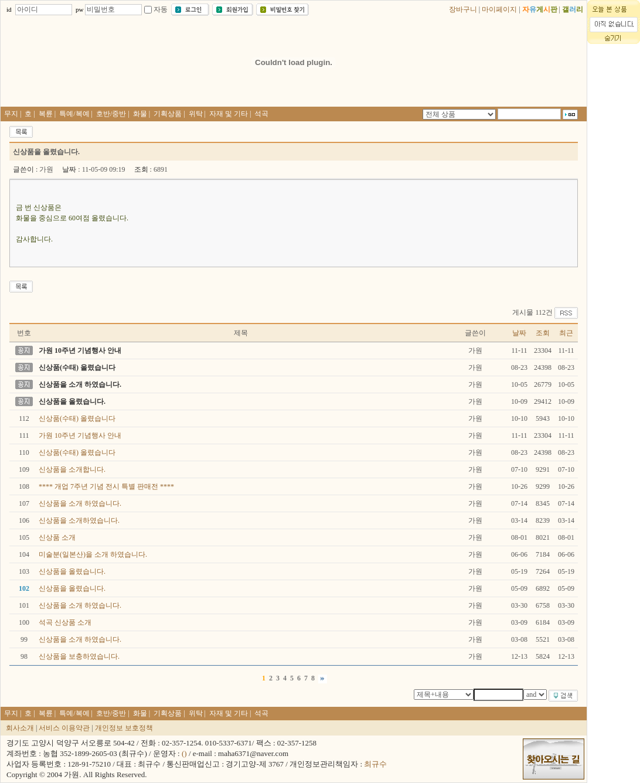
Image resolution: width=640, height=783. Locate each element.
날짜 (519, 333)
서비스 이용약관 (64, 728)
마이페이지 (499, 9)
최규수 (375, 764)
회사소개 (20, 728)
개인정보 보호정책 (124, 728)
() (184, 753)
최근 (566, 333)
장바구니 (463, 9)
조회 (543, 333)
